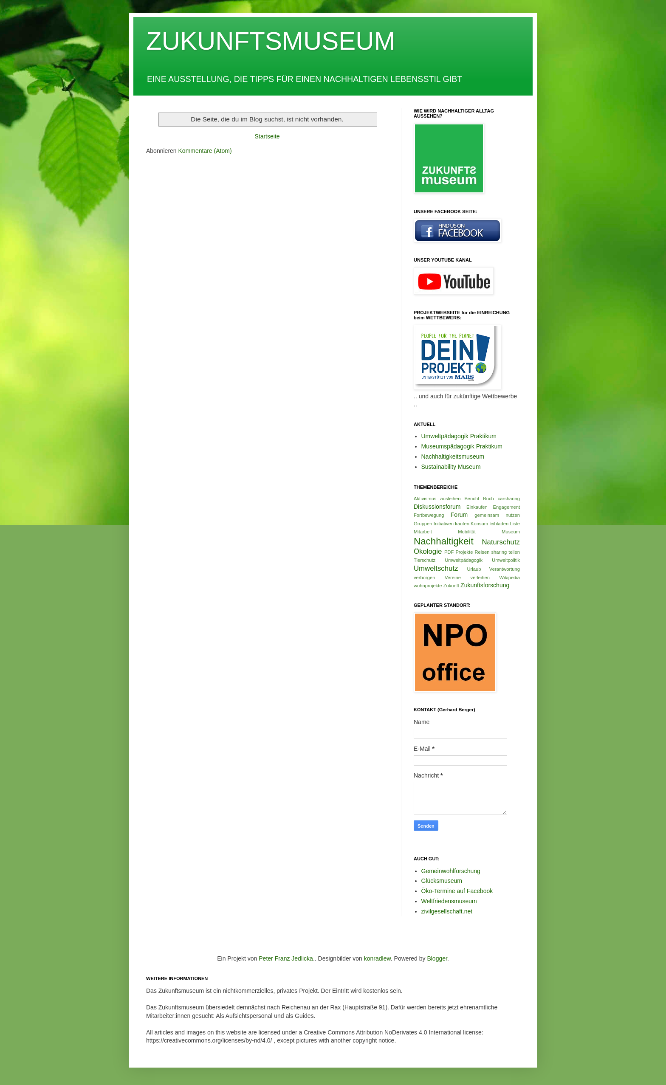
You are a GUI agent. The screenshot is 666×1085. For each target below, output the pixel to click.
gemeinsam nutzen (497, 515)
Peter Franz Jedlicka (286, 958)
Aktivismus (425, 498)
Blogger (437, 958)
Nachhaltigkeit (444, 541)
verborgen (424, 577)
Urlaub (474, 569)
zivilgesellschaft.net (447, 911)
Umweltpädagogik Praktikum (459, 436)
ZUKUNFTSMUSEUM (270, 41)
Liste (515, 523)
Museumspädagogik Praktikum (461, 446)
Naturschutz (501, 542)
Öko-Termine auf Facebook (457, 891)
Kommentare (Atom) (205, 150)
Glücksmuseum (441, 880)
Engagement (506, 507)
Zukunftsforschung (484, 585)
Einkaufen (477, 507)
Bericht (471, 498)
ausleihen (450, 498)
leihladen (498, 523)
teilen (514, 552)
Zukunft (451, 585)
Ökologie (428, 551)
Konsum (479, 523)
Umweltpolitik (506, 560)
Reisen (482, 552)
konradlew (377, 958)
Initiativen (444, 523)
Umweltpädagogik (464, 560)
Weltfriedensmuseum (449, 901)
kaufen (462, 523)
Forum (459, 514)
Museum (511, 531)
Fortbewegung (429, 515)
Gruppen (423, 523)
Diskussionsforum (437, 506)
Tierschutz (424, 560)
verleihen (480, 577)
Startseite (266, 136)
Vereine (453, 577)
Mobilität (467, 531)
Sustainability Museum (451, 466)
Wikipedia (510, 577)
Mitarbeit (423, 531)
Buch (488, 498)
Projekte (464, 552)
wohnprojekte (428, 585)
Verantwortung (504, 569)
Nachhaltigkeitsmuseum (453, 456)
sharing (499, 552)
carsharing (509, 498)
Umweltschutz (436, 568)
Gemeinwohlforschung (450, 871)
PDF (449, 552)
